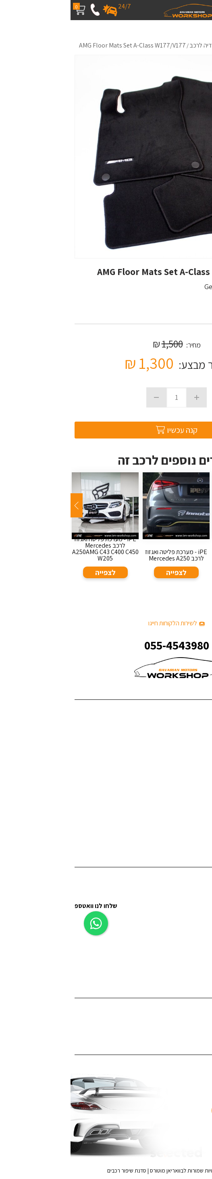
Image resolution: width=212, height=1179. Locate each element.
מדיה (202, 760)
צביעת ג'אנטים (191, 940)
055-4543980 (106, 645)
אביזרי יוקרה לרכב (187, 952)
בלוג (203, 748)
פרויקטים (197, 735)
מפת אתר (196, 797)
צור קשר (198, 785)
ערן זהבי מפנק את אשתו (180, 834)
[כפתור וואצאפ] (25, 919)
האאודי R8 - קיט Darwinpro (175, 821)
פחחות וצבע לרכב (187, 891)
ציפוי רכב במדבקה (186, 1009)
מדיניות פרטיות (191, 809)
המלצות (198, 772)
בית (204, 711)
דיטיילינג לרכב (191, 878)
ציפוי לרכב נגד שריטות (182, 1022)
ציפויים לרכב (193, 903)
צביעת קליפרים (190, 928)
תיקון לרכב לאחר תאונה (180, 965)
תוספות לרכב (192, 915)
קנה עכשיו (106, 430)
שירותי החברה (191, 723)
